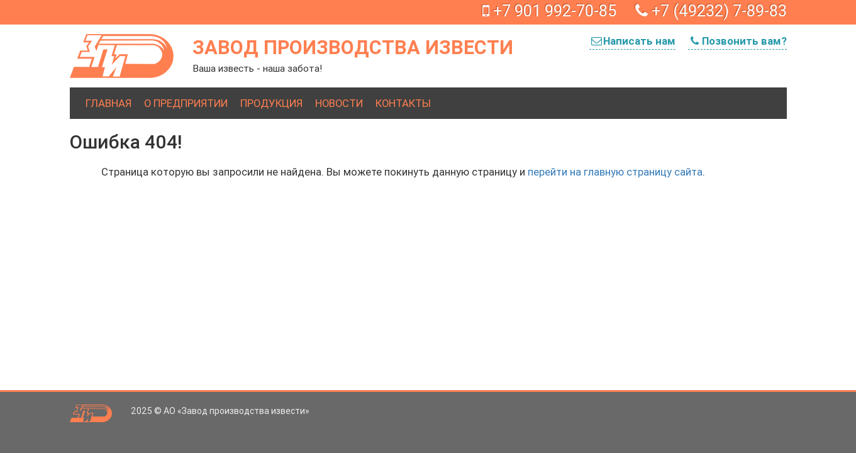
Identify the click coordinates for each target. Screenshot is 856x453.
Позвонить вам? (737, 41)
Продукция (271, 103)
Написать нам (632, 41)
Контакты (403, 103)
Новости (339, 103)
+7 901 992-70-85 (549, 11)
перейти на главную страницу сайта (615, 172)
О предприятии (186, 103)
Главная (108, 103)
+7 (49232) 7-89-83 (711, 11)
